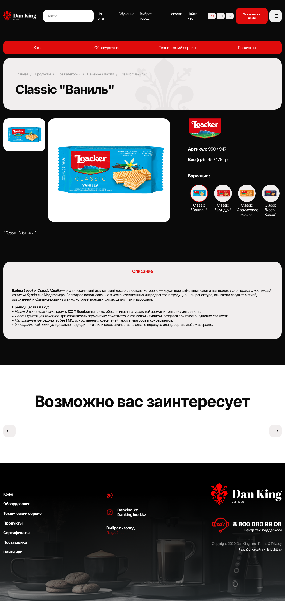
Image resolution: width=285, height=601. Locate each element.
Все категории (69, 74)
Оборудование (107, 47)
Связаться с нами (252, 16)
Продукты (247, 47)
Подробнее (115, 532)
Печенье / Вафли (100, 74)
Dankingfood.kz (131, 514)
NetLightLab (274, 549)
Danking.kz (127, 510)
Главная (22, 74)
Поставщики (15, 542)
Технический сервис (177, 47)
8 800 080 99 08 (257, 524)
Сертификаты (16, 532)
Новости (175, 14)
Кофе (38, 47)
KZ (230, 16)
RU (212, 16)
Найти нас (192, 16)
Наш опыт (102, 16)
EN (221, 16)
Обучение (126, 14)
